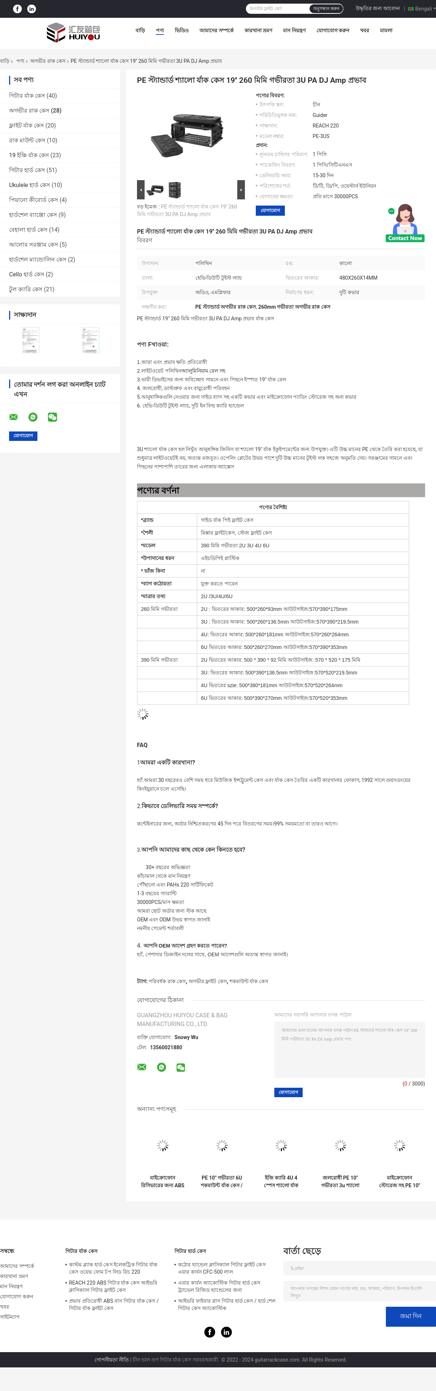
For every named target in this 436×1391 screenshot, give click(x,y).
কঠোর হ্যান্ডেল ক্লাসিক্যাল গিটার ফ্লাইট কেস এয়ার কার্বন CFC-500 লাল (222, 1268)
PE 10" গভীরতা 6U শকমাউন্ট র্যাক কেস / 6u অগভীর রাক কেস (222, 1182)
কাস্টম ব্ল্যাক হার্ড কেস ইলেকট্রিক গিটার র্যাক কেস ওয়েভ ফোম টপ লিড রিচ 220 (113, 1268)
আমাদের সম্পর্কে (216, 30)
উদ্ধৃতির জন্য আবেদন (378, 8)
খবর (364, 30)
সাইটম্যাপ (10, 1317)
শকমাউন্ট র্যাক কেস (249, 981)
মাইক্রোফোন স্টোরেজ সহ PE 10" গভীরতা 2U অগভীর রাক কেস (399, 1182)
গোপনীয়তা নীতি (111, 1360)
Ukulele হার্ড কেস (29, 185)
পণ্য (160, 30)
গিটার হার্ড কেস (27, 170)
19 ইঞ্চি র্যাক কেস (29, 155)
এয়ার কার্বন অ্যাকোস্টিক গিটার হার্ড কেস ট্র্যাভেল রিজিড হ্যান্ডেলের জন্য (219, 1286)
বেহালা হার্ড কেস (28, 229)
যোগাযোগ (270, 210)
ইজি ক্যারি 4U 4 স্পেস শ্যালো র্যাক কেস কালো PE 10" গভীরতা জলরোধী (281, 1182)
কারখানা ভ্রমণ (258, 30)
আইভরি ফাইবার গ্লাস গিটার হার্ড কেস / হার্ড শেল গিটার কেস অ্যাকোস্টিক (227, 1304)
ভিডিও (182, 30)
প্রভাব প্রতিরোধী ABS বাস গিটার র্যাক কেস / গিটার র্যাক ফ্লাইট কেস (114, 1304)
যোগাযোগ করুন (332, 30)
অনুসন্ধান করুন (326, 8)
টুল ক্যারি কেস (26, 289)
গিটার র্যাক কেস (27, 95)
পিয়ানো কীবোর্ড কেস (33, 199)
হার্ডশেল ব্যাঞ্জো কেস (33, 214)
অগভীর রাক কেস (47, 61)
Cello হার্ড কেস (26, 274)
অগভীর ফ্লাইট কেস (208, 981)
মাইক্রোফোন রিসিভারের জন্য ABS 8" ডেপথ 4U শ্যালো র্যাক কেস (163, 1182)
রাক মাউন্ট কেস (27, 140)
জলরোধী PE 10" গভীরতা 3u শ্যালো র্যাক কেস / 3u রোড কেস (340, 1182)
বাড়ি (140, 30)
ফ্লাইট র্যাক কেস (26, 125)
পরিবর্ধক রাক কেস (167, 981)
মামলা (386, 30)
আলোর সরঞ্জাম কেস (33, 244)
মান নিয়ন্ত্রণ (294, 30)
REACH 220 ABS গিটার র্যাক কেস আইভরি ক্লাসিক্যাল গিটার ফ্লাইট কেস (113, 1286)
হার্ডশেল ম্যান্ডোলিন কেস (37, 259)
